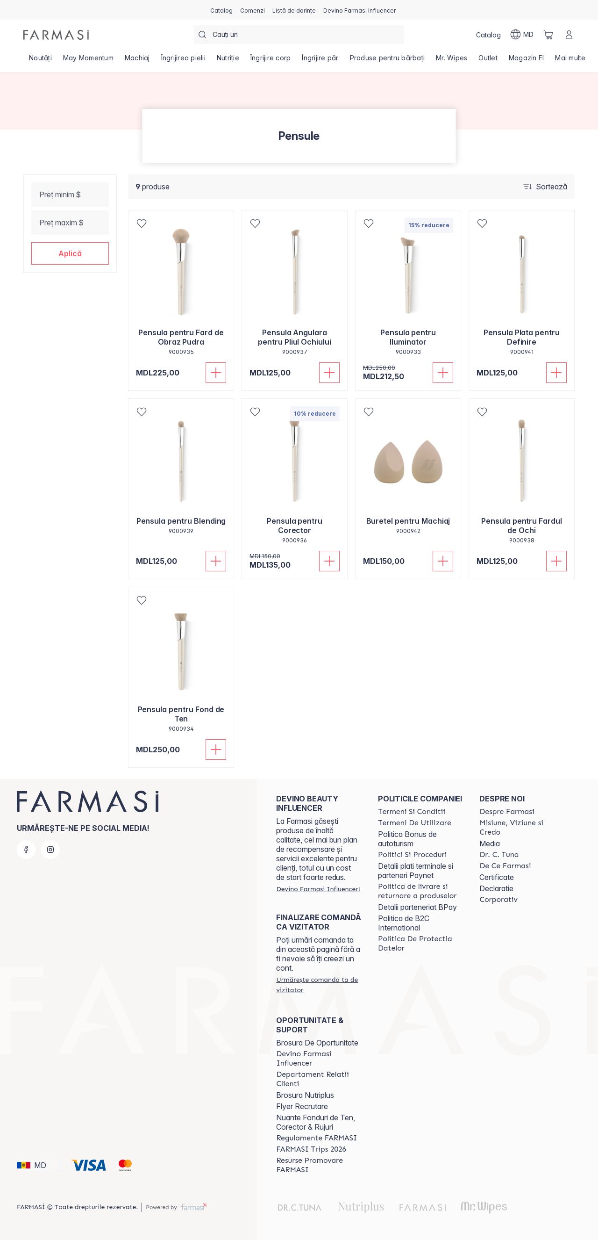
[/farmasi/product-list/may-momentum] (88, 61)
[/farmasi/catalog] (221, 9)
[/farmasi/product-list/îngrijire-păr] (320, 61)
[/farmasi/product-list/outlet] (488, 61)
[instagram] (50, 849)
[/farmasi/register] (252, 9)
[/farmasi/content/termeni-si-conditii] (411, 811)
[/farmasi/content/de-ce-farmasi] (505, 866)
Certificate (496, 877)
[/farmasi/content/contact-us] (318, 1079)
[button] (70, 253)
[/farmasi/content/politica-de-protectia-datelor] (420, 943)
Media (489, 843)
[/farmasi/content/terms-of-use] (414, 823)
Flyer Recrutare (302, 1106)
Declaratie (496, 888)
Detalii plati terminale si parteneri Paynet (415, 870)
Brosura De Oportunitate (317, 1042)
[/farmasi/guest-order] (318, 984)
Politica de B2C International (403, 923)
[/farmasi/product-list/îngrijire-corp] (271, 61)
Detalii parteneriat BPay (417, 907)
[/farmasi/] (56, 34)
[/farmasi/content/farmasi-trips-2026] (311, 1149)
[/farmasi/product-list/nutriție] (228, 61)
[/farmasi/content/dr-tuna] (499, 854)
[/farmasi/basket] (548, 34)
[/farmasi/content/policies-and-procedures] (412, 854)
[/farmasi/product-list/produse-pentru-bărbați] (387, 61)
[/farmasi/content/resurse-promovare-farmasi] (318, 1165)
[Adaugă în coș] (216, 372)
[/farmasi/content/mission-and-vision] (521, 827)
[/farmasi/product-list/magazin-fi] (526, 61)
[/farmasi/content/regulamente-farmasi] (316, 1138)
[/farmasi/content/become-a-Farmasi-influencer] (318, 1058)
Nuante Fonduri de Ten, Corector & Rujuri (315, 1122)
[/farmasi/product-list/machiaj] (137, 61)
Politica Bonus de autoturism (407, 838)
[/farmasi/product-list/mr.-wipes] (451, 61)
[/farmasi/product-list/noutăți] (40, 61)
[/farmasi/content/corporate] (498, 899)
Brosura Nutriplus (305, 1095)
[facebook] (26, 849)
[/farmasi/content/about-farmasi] (506, 811)
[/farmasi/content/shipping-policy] (420, 891)
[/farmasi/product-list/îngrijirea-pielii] (183, 61)
